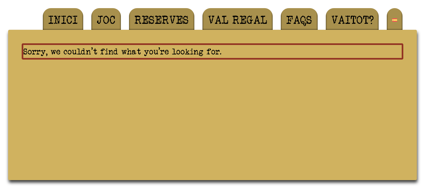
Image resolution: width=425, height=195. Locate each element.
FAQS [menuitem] (299, 20)
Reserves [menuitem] (161, 20)
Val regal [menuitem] (237, 20)
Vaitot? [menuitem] (352, 20)
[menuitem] (395, 20)
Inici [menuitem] (63, 20)
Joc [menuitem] (106, 20)
